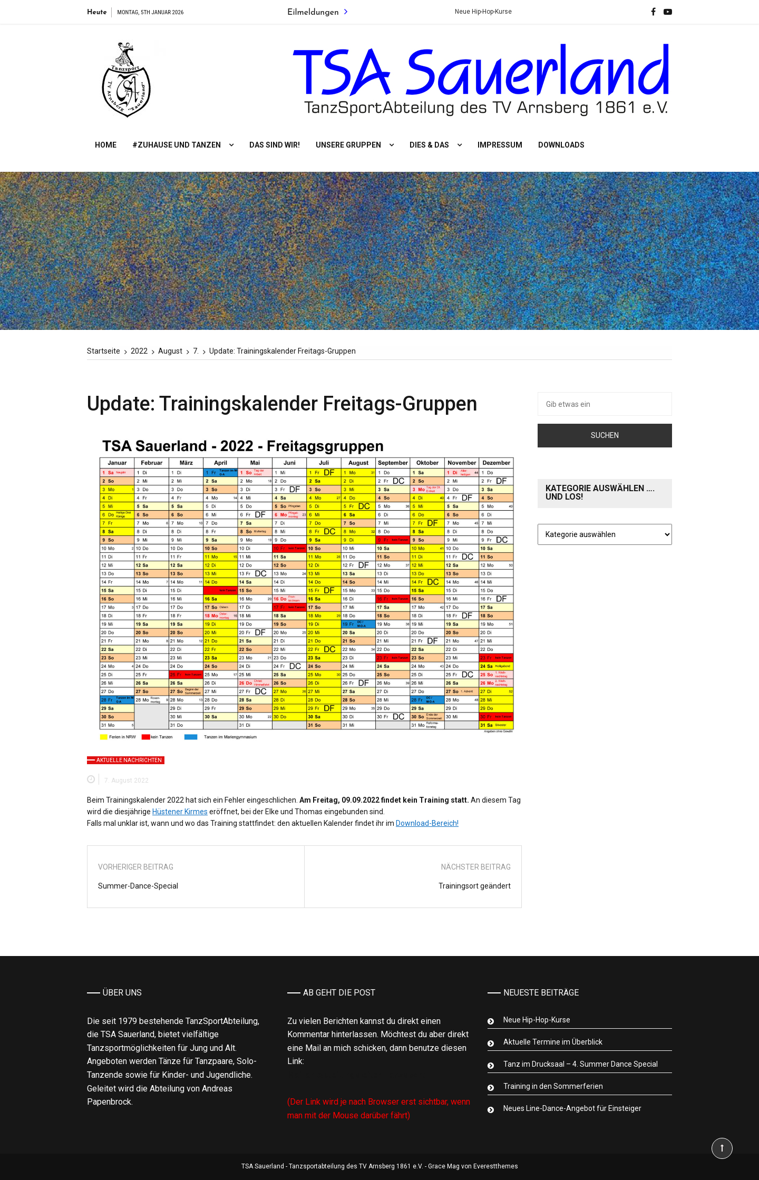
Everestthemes (495, 1166)
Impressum (500, 145)
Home (105, 145)
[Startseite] (103, 351)
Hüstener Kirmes (180, 811)
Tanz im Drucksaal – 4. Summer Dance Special (580, 1064)
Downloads (561, 145)
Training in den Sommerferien (553, 1086)
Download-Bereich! (427, 823)
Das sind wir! (274, 145)
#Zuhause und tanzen (176, 145)
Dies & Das (429, 145)
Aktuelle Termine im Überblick (552, 1042)
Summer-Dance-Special (138, 886)
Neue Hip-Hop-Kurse (491, 11)
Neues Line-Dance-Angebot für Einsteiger (572, 1108)
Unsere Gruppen (348, 145)
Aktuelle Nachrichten (129, 760)
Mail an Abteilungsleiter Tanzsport (356, 1075)
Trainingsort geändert (475, 886)
